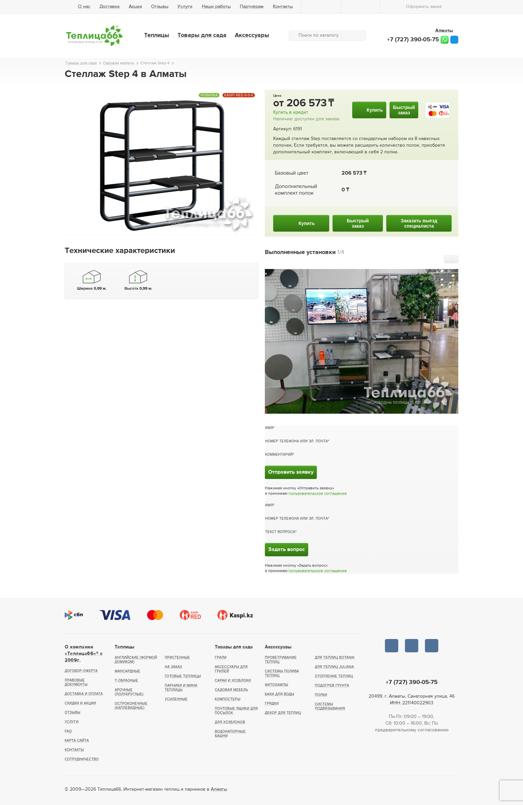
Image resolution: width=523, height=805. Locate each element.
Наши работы (216, 6)
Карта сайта (77, 740)
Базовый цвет (291, 173)
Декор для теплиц (283, 713)
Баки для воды (279, 694)
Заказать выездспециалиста (419, 223)
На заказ (173, 667)
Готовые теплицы (183, 676)
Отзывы (159, 6)
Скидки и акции (80, 703)
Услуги (184, 6)
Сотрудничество (82, 759)
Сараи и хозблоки (233, 680)
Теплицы (156, 35)
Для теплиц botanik (335, 657)
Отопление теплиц (334, 676)
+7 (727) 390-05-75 (413, 40)
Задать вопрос (286, 549)
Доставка (109, 6)
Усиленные (176, 699)
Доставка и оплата (84, 694)
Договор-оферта (81, 671)
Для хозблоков (230, 722)
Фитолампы (276, 685)
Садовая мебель (231, 690)
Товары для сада (201, 35)
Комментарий (279, 454)
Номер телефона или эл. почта (296, 441)
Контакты (283, 6)
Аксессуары (252, 35)
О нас (84, 6)
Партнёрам (252, 6)
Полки (321, 695)
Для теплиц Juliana (334, 667)
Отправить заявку (291, 472)
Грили (221, 657)
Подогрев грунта (332, 685)
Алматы (219, 789)
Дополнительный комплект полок (296, 190)
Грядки (272, 703)
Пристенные (177, 657)
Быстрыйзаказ (404, 110)
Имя (269, 428)
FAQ (68, 731)
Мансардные (127, 671)
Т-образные (126, 680)
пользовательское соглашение (318, 494)
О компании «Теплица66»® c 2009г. (83, 654)
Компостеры (227, 699)
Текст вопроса (280, 532)
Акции (135, 6)
